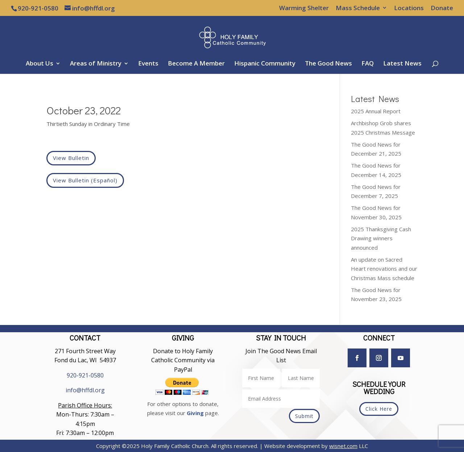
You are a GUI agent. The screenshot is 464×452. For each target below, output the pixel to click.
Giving (195, 413)
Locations (409, 8)
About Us (39, 64)
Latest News (402, 64)
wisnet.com (343, 445)
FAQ (367, 64)
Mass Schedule (358, 8)
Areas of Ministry (95, 64)
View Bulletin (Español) (85, 180)
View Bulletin (71, 157)
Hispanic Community (264, 64)
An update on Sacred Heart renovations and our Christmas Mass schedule (384, 269)
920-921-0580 (85, 375)
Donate (442, 8)
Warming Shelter (304, 8)
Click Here (378, 408)
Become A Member (196, 64)
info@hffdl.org (85, 390)
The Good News (328, 64)
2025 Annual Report (376, 111)
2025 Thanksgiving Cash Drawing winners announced (381, 238)
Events (148, 64)
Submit (304, 416)
